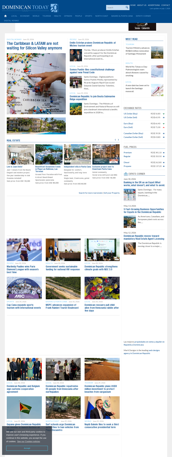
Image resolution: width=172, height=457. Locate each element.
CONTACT (165, 5)
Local (14, 16)
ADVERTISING (154, 5)
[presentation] (115, 139)
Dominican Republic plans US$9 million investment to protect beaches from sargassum (101, 389)
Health (57, 16)
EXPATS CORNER (137, 174)
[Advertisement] (63, 25)
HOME (133, 5)
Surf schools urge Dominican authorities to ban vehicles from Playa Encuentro (62, 427)
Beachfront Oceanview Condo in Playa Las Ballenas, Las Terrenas (48, 169)
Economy (24, 16)
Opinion (68, 16)
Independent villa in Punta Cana (77, 167)
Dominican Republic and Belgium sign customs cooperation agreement (23, 389)
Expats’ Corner (143, 16)
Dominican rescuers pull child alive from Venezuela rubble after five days (102, 308)
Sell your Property (112, 193)
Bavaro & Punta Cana (122, 16)
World (36, 16)
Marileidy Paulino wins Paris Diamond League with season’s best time (23, 270)
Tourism (46, 16)
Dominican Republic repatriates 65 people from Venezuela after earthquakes (62, 389)
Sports (88, 16)
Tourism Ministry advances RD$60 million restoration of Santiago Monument (138, 51)
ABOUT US (141, 5)
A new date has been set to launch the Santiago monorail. (137, 88)
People (78, 16)
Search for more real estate (90, 193)
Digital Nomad (11, 20)
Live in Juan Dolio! (14, 167)
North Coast (101, 16)
